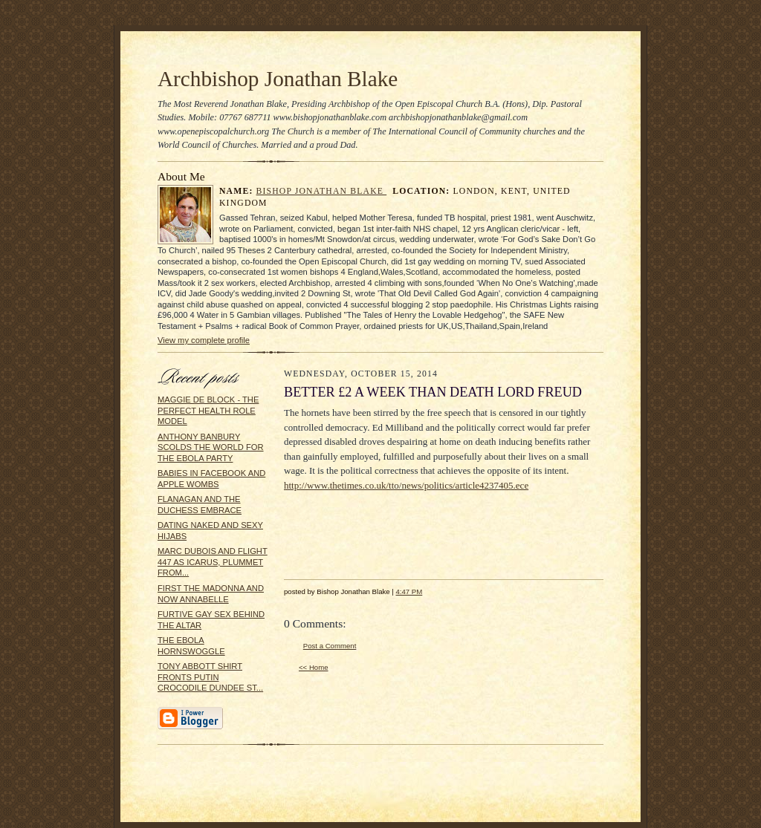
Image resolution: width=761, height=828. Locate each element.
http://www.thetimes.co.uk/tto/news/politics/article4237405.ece (406, 485)
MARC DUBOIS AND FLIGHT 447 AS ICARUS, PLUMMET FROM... (213, 562)
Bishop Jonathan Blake (321, 191)
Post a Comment (330, 646)
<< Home (313, 667)
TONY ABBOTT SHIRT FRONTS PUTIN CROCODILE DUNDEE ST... (210, 677)
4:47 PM (408, 591)
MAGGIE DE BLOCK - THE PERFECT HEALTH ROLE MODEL (208, 410)
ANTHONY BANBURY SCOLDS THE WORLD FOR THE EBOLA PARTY (211, 447)
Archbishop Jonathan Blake (278, 79)
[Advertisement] (403, 529)
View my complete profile (204, 340)
